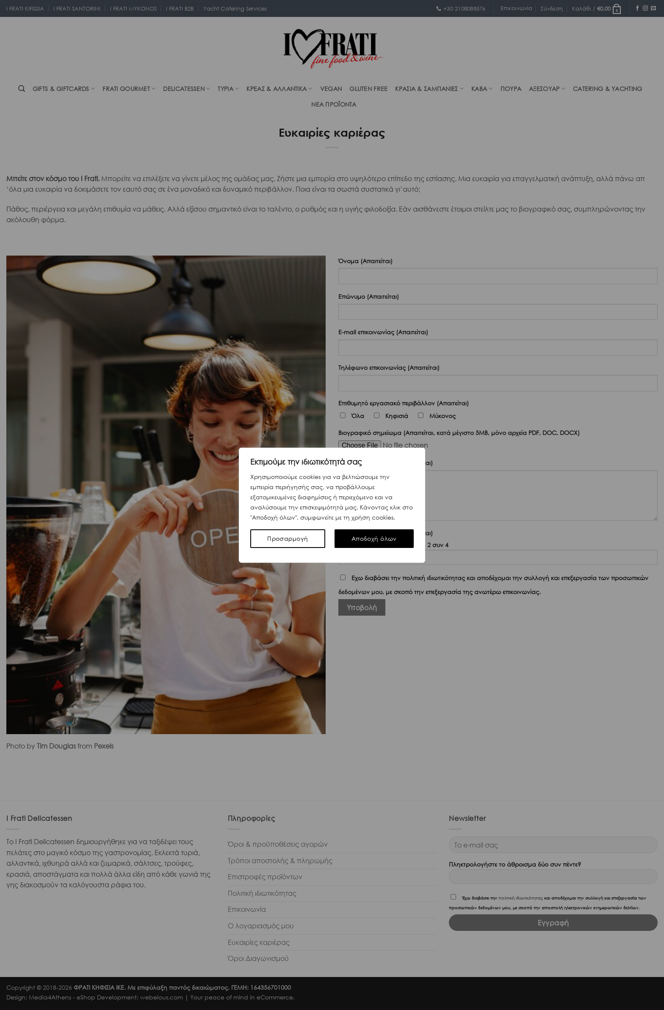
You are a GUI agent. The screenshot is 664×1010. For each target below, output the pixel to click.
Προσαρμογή (287, 538)
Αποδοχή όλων (374, 538)
